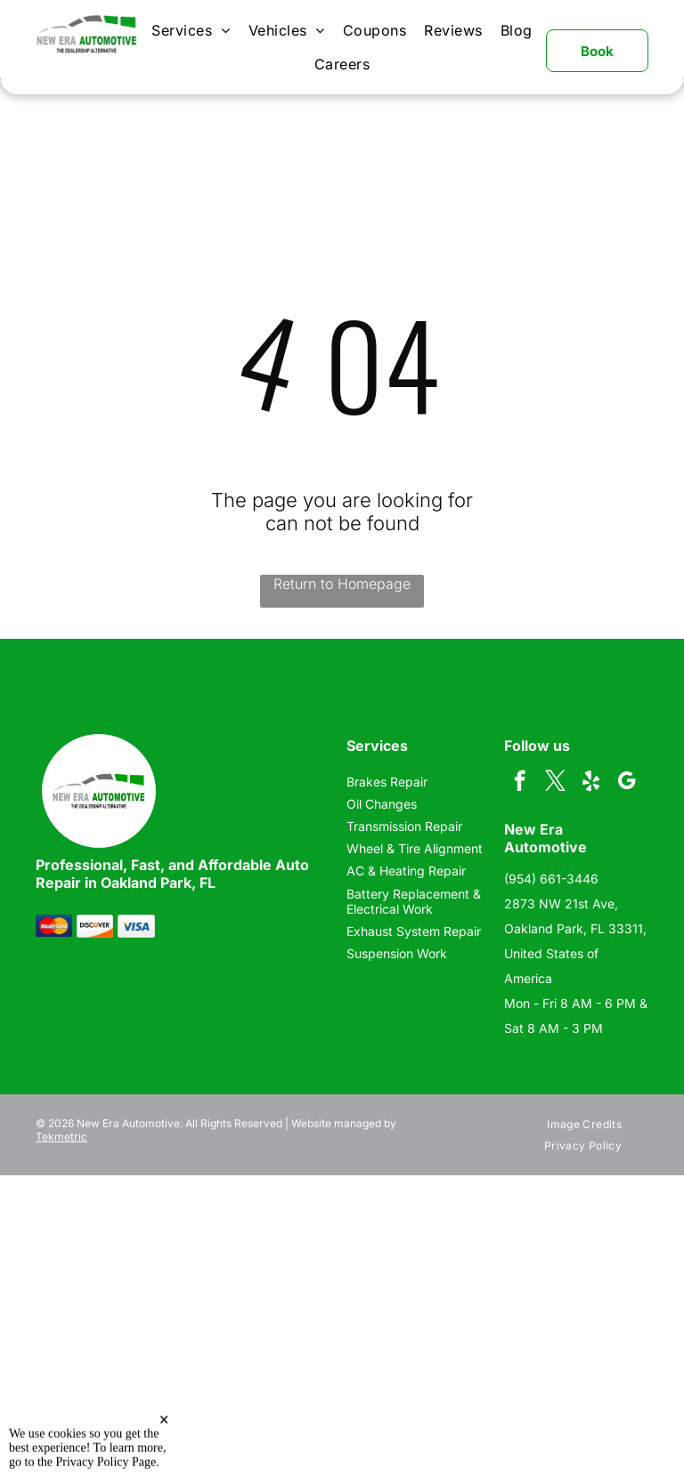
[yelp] (591, 783)
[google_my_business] (626, 783)
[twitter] (555, 783)
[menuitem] (190, 30)
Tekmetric (61, 1136)
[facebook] (519, 783)
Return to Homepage (342, 584)
